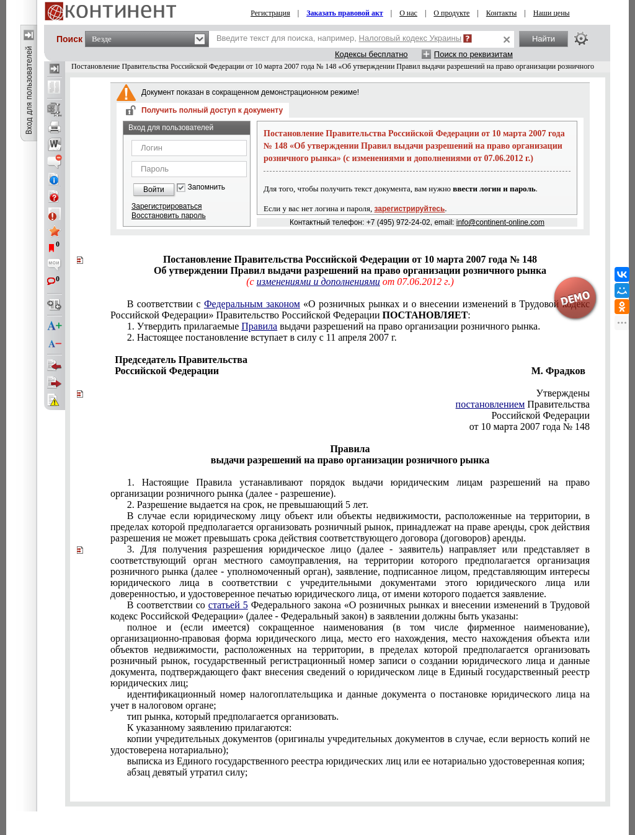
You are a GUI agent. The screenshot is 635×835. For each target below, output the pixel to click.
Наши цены (551, 13)
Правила (259, 326)
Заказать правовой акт (344, 13)
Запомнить (206, 187)
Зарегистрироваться (166, 206)
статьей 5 (228, 605)
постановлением (490, 404)
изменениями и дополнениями (318, 281)
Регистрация (270, 13)
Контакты (501, 13)
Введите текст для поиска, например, (338, 38)
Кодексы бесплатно (371, 54)
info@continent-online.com (500, 222)
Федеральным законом (252, 304)
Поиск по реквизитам (473, 54)
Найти (543, 38)
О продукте (451, 13)
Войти (153, 189)
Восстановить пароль (168, 215)
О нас (408, 13)
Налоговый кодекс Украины (410, 38)
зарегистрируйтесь (410, 208)
